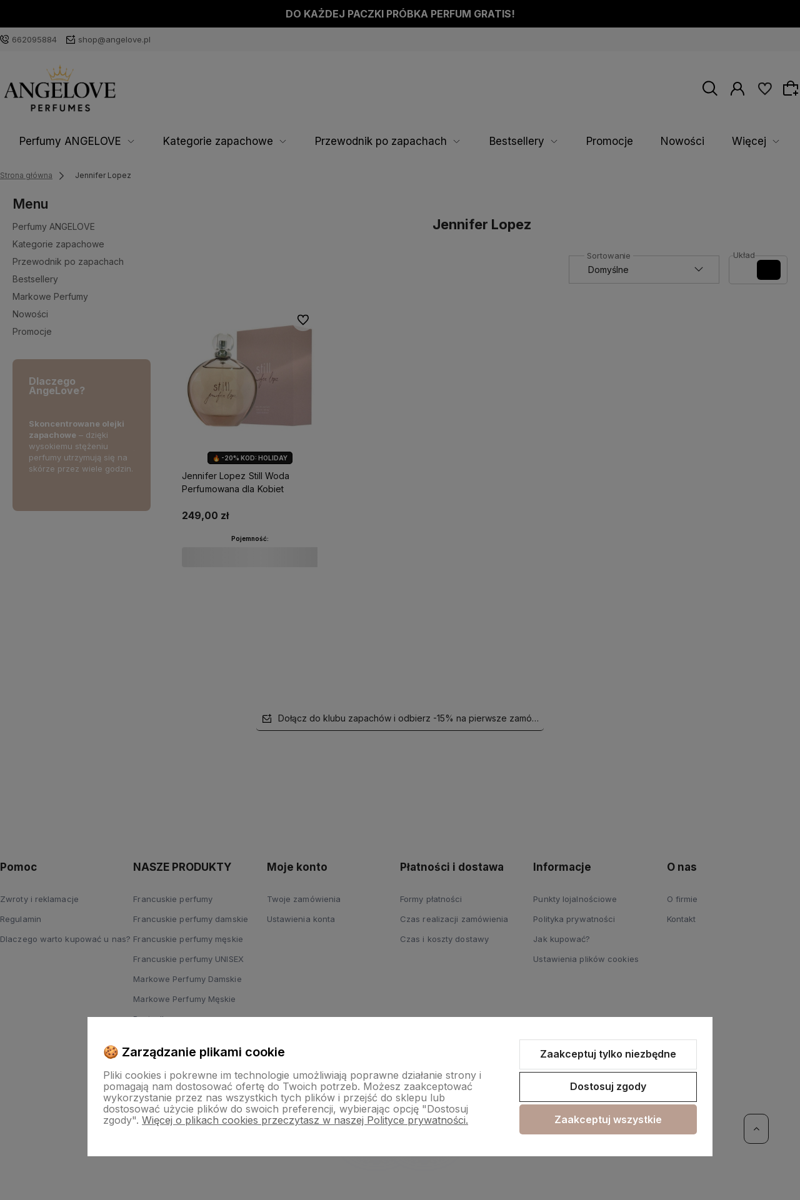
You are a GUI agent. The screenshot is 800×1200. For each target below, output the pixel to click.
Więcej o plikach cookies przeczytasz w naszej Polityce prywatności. (305, 1120)
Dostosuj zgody (608, 1086)
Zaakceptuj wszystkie (608, 1119)
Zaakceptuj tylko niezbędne (608, 1054)
